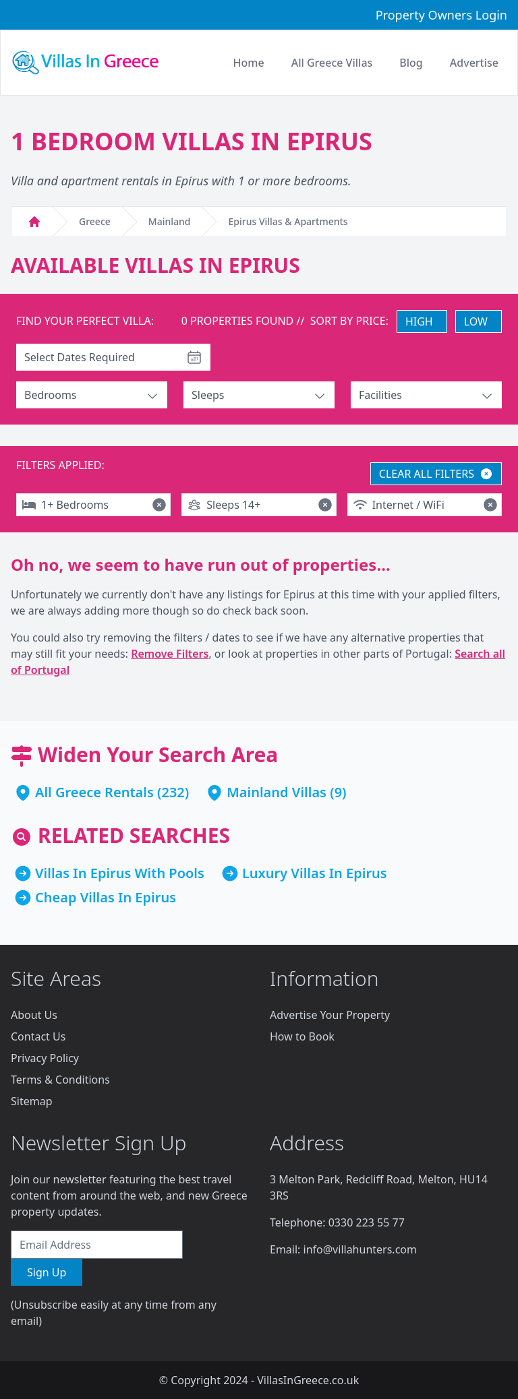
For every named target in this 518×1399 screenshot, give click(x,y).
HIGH (419, 321)
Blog (410, 62)
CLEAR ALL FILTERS (436, 473)
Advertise (474, 62)
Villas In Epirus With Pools (119, 873)
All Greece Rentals (94, 792)
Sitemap (32, 1101)
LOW (476, 321)
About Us (34, 1014)
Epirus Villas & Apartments (287, 221)
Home (248, 62)
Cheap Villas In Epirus (105, 897)
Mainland (169, 221)
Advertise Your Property (330, 1014)
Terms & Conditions (60, 1079)
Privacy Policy (45, 1058)
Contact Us (38, 1036)
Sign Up (46, 1272)
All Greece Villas (332, 62)
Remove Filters (169, 653)
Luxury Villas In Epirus (314, 873)
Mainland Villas (276, 792)
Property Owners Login (441, 15)
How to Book (302, 1036)
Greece (95, 221)
